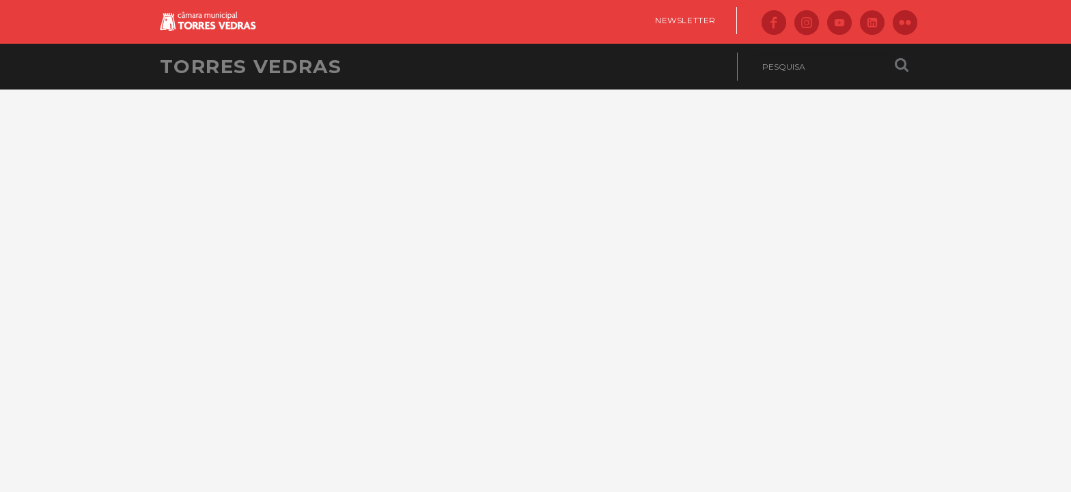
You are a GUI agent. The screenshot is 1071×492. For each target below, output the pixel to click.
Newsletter (685, 20)
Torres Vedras (251, 66)
